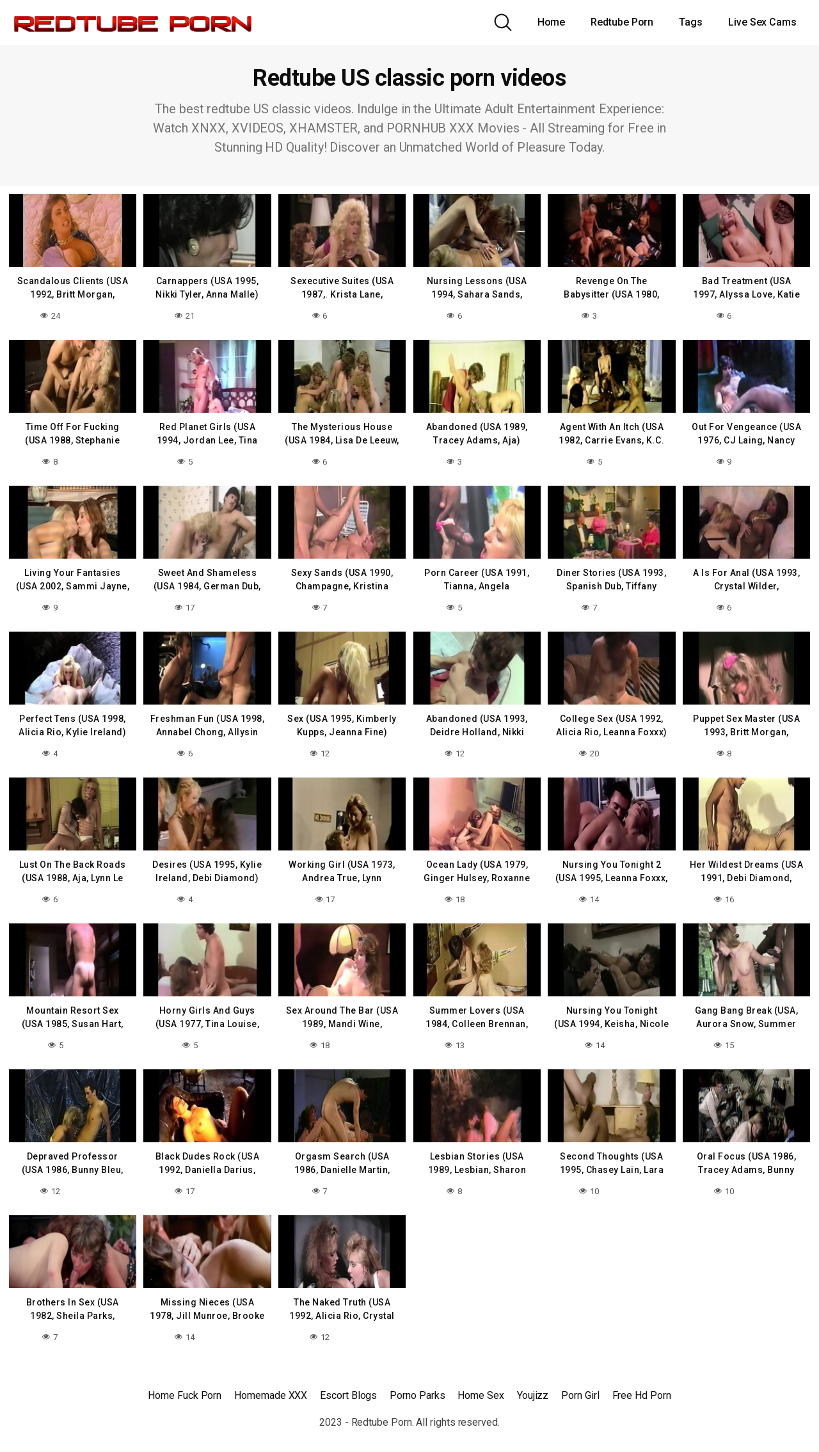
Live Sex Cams (762, 22)
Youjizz (532, 1388)
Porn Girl (580, 1388)
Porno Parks (417, 1388)
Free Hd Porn (641, 1388)
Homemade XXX (270, 1388)
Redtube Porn (622, 22)
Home (551, 22)
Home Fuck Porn (184, 1388)
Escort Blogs (348, 1388)
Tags (691, 22)
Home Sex (480, 1388)
